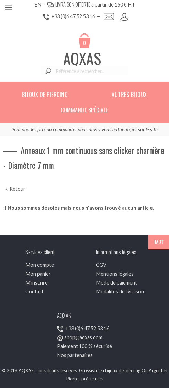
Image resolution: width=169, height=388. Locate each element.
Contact (34, 292)
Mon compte (39, 265)
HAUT (158, 241)
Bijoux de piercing (45, 94)
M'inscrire (36, 283)
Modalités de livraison (120, 292)
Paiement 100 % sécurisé (84, 346)
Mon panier (38, 274)
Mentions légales (115, 274)
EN (37, 5)
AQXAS (82, 58)
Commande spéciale (84, 110)
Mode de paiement (116, 283)
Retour (14, 189)
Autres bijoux (129, 94)
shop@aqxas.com (83, 337)
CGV (101, 265)
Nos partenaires (75, 355)
